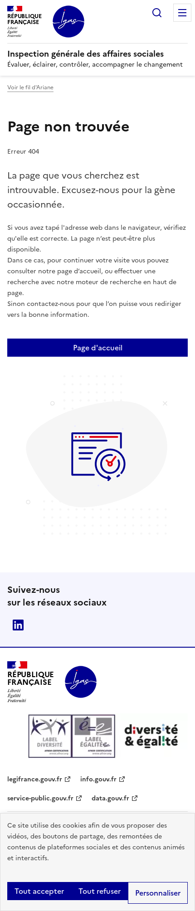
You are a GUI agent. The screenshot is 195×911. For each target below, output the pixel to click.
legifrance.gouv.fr (34, 779)
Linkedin (18, 625)
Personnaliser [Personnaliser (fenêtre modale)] (157, 892)
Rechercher (157, 13)
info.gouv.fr (98, 779)
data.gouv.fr (110, 798)
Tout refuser (99, 891)
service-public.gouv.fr (40, 798)
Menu (182, 13)
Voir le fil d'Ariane (30, 87)
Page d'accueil (97, 347)
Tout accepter (39, 891)
